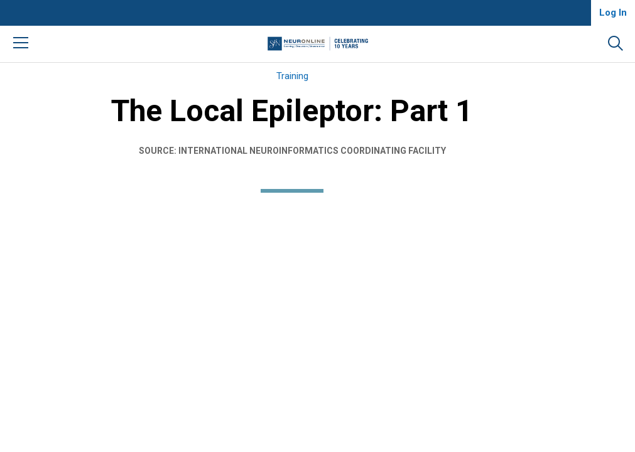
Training (292, 76)
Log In (613, 12)
